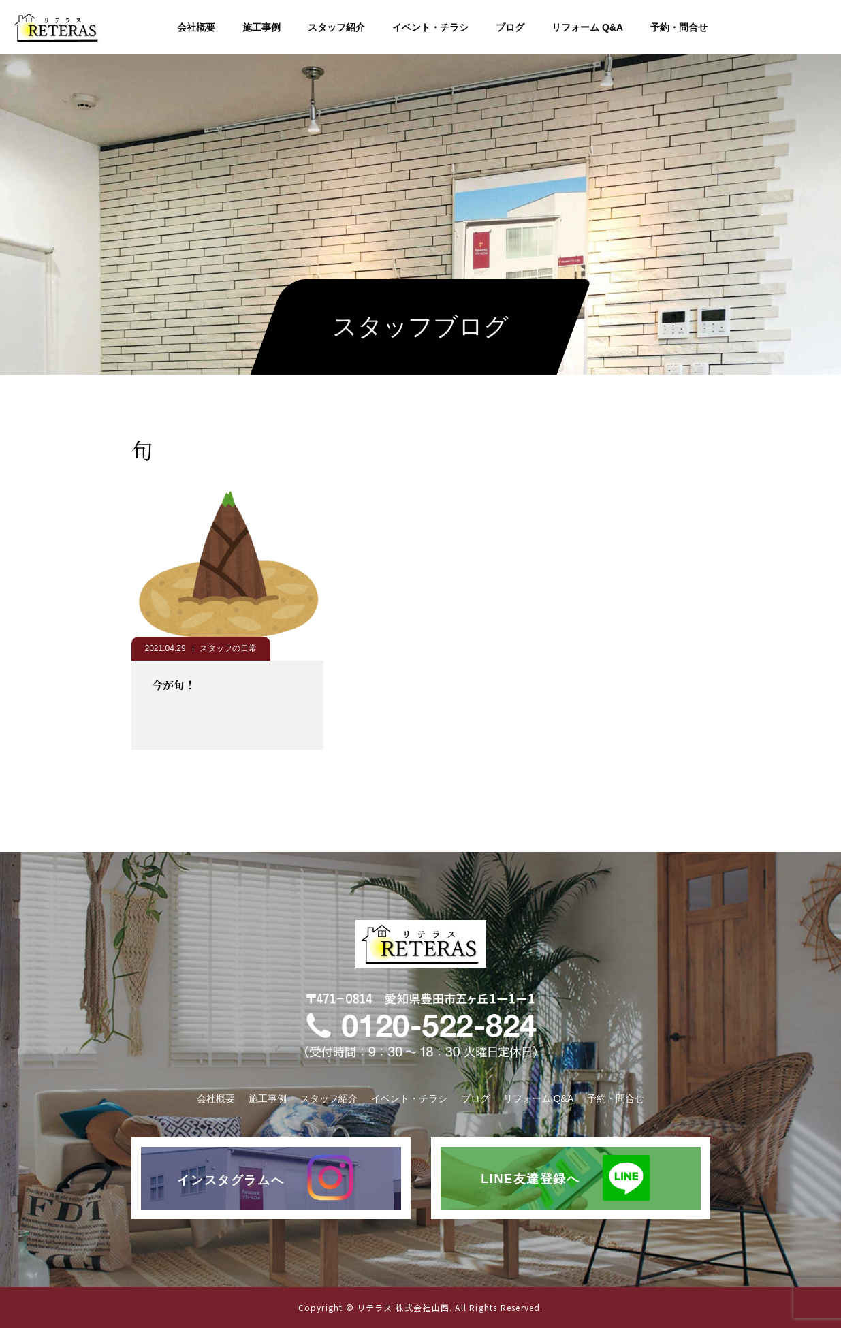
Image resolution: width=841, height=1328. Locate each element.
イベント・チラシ (430, 27)
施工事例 (261, 27)
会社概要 (196, 27)
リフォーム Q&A (587, 27)
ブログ (510, 27)
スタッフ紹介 (336, 27)
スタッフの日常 (228, 648)
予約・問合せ (679, 27)
